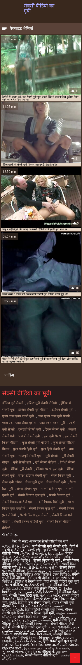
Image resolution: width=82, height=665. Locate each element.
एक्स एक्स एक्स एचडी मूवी (18, 416)
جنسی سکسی (24, 592)
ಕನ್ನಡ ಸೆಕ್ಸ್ (21, 634)
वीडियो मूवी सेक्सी (21, 469)
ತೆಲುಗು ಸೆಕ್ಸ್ (42, 599)
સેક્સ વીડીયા (13, 585)
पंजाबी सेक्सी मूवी (29, 436)
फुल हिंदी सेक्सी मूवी (53, 449)
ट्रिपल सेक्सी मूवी (55, 429)
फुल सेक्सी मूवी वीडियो (35, 442)
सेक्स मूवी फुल (34, 482)
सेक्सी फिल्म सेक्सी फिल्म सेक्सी (38, 564)
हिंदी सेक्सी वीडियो (39, 578)
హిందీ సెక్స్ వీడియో (28, 641)
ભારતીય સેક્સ (40, 634)
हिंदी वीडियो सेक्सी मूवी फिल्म (44, 609)
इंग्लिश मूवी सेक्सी (12, 403)
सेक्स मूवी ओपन (12, 482)
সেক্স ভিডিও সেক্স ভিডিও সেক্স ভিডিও (43, 574)
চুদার (12, 602)
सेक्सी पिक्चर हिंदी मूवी (50, 502)
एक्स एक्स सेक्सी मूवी (52, 423)
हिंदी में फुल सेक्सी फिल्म (34, 602)
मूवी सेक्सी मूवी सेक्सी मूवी (50, 546)
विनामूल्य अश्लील (50, 638)
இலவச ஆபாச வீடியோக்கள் (46, 648)
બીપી (58, 557)
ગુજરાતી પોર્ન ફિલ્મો (16, 546)
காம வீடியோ (41, 557)
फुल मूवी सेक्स (52, 436)
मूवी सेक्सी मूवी (22, 462)
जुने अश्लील (50, 550)
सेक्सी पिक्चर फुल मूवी (31, 495)
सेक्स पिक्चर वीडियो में (39, 652)
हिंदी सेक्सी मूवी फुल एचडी (60, 641)
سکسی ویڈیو (54, 553)
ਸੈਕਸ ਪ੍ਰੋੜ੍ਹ (21, 606)
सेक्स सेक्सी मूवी (56, 482)
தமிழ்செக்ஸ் (41, 620)
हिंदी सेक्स (24, 599)
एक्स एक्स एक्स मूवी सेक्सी (54, 416)
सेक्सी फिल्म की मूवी (47, 560)
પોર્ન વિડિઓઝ (50, 595)
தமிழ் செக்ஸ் (12, 588)
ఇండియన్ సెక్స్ (35, 585)
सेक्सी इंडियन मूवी (52, 488)
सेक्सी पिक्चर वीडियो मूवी (17, 502)
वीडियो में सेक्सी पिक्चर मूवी (31, 623)
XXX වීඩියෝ (41, 606)
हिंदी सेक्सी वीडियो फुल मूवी (61, 581)
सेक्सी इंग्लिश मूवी (27, 488)
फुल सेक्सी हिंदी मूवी (25, 449)
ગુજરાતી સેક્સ (32, 553)
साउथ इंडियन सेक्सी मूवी (32, 475)
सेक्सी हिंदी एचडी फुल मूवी (29, 627)
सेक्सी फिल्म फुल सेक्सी (34, 515)
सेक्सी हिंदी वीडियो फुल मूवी (35, 616)
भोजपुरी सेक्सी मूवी (30, 456)
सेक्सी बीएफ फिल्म (24, 638)
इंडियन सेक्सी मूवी (62, 409)
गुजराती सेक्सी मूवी (29, 429)
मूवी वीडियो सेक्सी (59, 585)
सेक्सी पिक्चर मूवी (59, 495)
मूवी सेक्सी (51, 456)
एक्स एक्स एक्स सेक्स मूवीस (19, 423)
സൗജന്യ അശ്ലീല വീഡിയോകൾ (31, 645)
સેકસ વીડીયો (28, 567)
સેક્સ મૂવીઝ (49, 567)
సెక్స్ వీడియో (45, 592)
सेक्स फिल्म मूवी (61, 475)
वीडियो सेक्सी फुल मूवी (49, 469)
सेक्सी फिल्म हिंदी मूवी (23, 595)
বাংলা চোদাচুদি (60, 627)
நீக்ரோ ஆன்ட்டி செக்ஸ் (45, 571)
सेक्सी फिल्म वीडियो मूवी (29, 521)
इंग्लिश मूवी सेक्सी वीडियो (42, 403)
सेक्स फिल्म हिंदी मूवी (40, 613)
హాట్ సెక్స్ (34, 550)
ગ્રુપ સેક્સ (21, 557)
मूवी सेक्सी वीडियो (45, 462)
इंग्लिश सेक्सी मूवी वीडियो (33, 409)
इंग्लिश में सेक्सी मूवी (28, 581)
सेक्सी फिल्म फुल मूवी (42, 508)
